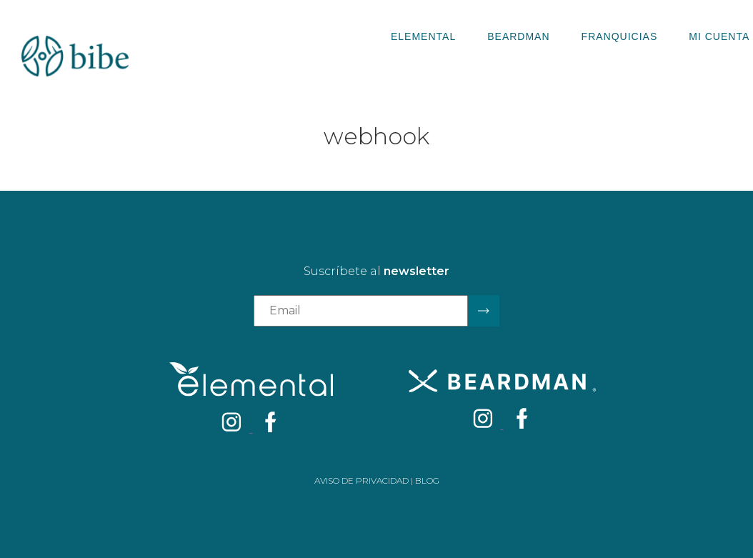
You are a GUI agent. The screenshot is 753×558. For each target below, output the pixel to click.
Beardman (518, 36)
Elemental (423, 36)
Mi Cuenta (719, 36)
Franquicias (620, 36)
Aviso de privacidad (361, 480)
